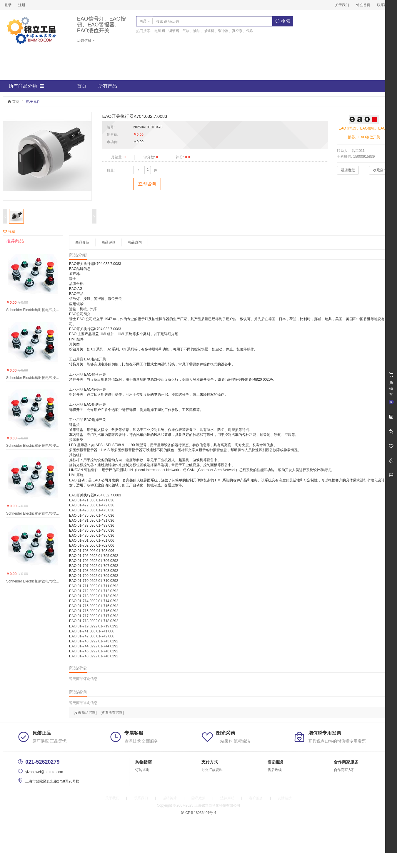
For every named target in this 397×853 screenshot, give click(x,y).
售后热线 (275, 770)
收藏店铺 (380, 170)
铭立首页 (363, 5)
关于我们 (342, 5)
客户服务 (256, 798)
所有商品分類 (26, 86)
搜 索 (283, 21)
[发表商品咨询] (85, 713)
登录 (7, 5)
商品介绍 (82, 242)
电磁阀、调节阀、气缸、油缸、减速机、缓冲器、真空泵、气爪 (203, 31)
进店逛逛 (348, 170)
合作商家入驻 (344, 770)
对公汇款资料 (212, 770)
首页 (81, 85)
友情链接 (285, 798)
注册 (21, 5)
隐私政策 (198, 798)
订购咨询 (142, 770)
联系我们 (384, 5)
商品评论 (108, 242)
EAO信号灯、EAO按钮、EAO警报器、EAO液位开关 (101, 24)
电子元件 (33, 102)
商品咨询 (135, 242)
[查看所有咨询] (112, 713)
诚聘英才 (170, 798)
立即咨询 (147, 183)
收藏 (9, 231)
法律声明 (227, 798)
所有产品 (107, 85)
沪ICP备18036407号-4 (198, 813)
